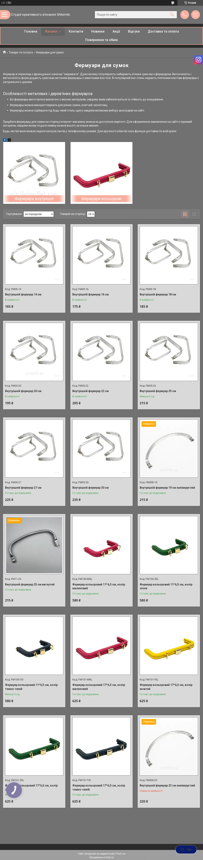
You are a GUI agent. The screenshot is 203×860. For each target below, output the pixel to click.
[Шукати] (172, 14)
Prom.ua (120, 853)
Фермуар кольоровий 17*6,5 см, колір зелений (31, 787)
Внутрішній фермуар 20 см (23, 391)
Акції (116, 31)
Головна (30, 31)
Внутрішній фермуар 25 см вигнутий (29, 584)
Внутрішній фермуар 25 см (158, 391)
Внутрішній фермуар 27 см (23, 487)
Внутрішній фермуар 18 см (158, 294)
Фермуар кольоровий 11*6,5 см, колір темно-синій (31, 686)
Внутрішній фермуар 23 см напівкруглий (167, 785)
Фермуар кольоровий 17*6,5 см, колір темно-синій (98, 787)
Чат (186, 849)
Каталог (51, 31)
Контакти (76, 31)
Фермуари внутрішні (34, 198)
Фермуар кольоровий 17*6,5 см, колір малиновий (98, 686)
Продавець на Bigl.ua (101, 857)
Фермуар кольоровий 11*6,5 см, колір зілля (166, 586)
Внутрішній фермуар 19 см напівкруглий (167, 487)
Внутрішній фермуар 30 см (90, 487)
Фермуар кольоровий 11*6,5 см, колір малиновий (98, 586)
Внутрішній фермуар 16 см (90, 294)
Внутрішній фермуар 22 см (90, 391)
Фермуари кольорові (101, 198)
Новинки (98, 31)
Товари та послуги (21, 52)
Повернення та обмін (101, 40)
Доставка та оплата (163, 31)
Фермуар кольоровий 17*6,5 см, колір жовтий (166, 686)
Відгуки (134, 31)
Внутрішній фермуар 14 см (23, 294)
